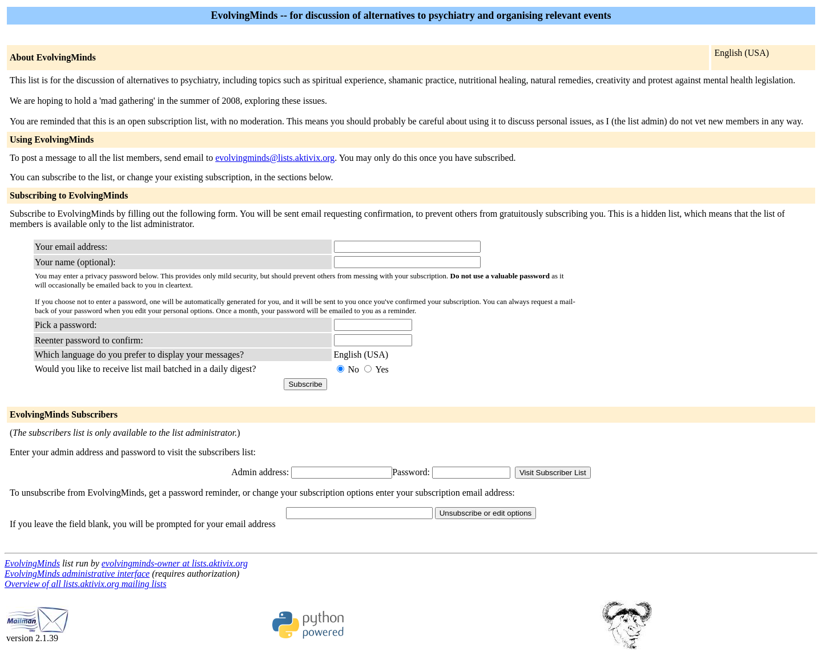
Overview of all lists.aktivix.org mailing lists (85, 584)
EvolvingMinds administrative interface (77, 573)
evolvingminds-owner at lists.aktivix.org (175, 563)
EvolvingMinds (32, 563)
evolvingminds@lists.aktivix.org (275, 158)
